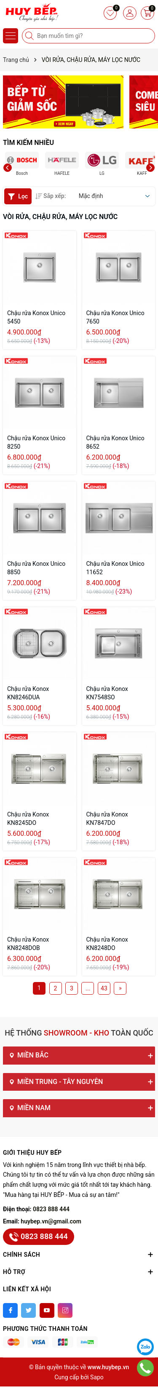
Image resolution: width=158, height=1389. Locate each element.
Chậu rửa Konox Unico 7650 (115, 317)
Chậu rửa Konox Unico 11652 (115, 567)
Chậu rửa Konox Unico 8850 (36, 567)
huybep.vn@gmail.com (51, 1221)
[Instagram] (65, 1310)
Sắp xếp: (50, 196)
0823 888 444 (51, 1209)
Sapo (97, 1377)
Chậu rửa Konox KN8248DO (107, 943)
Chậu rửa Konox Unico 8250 (36, 442)
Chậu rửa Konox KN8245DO (28, 818)
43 (104, 988)
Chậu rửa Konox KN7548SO (107, 693)
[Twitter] (28, 1310)
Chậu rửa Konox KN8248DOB (28, 943)
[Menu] (10, 35)
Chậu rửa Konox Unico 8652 (115, 442)
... (88, 988)
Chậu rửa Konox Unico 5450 (36, 317)
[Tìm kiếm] (30, 35)
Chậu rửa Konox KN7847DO (107, 818)
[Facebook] (10, 1310)
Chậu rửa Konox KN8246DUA (28, 693)
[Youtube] (47, 1310)
